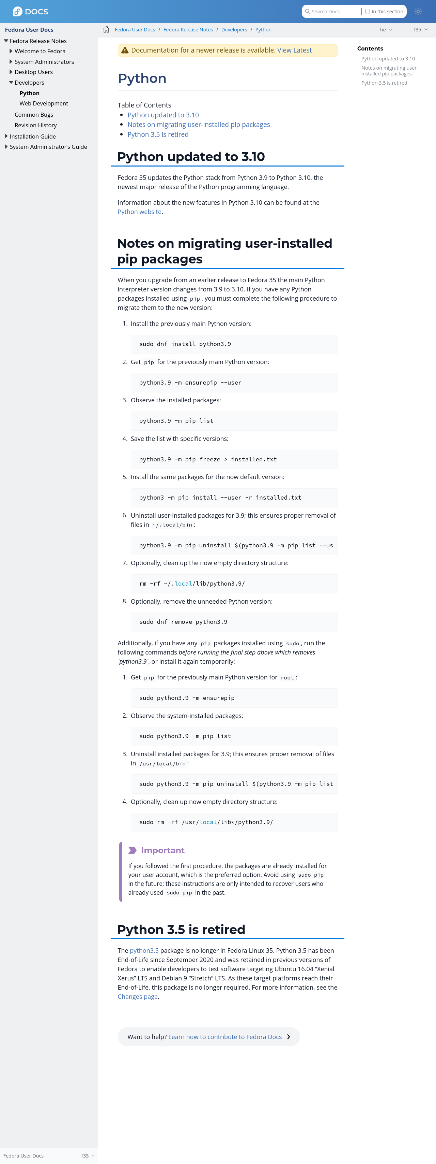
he (383, 29)
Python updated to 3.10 (388, 58)
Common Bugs (34, 114)
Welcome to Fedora (40, 51)
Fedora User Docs (29, 29)
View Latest (294, 50)
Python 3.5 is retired (384, 83)
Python (30, 93)
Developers (29, 82)
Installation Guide (33, 136)
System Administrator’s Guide (48, 146)
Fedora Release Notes (38, 41)
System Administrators (44, 62)
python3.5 (144, 950)
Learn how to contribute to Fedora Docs (229, 1037)
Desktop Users (34, 72)
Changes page (138, 996)
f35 (417, 29)
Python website (140, 211)
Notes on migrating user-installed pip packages (389, 70)
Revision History (36, 125)
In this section (384, 11)
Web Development (44, 103)
